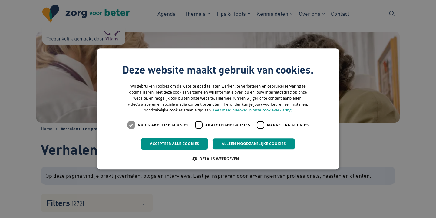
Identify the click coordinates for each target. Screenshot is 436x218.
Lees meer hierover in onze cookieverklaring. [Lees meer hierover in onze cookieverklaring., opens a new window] (252, 110)
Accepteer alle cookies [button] (174, 143)
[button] (218, 159)
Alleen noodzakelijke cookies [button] (254, 143)
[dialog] (218, 109)
